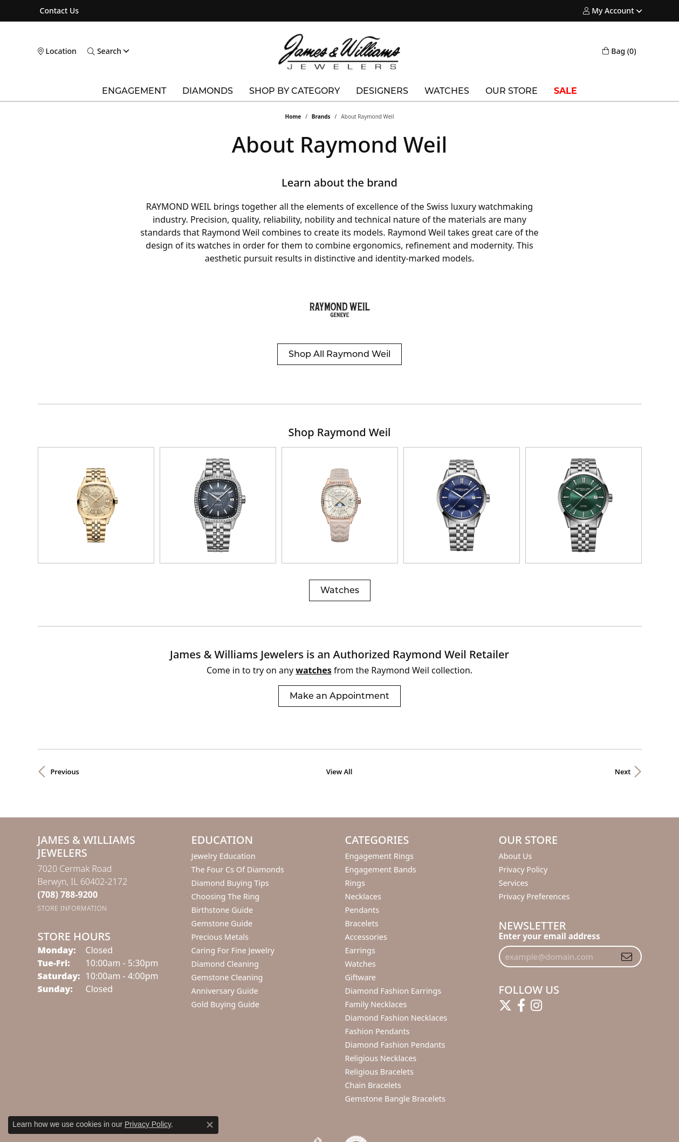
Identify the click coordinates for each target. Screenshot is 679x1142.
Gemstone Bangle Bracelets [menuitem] (395, 1067)
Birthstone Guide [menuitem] (222, 878)
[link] (58, 11)
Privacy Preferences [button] (534, 865)
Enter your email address (549, 904)
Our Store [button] (511, 91)
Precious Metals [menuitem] (220, 905)
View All (339, 740)
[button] (608, 11)
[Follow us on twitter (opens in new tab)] (505, 974)
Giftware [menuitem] (360, 946)
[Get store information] (72, 877)
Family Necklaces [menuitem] (376, 973)
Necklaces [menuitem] (363, 865)
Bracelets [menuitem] (362, 892)
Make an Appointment (339, 664)
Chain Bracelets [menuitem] (373, 1054)
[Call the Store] (68, 863)
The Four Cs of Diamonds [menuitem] (237, 838)
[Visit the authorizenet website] (356, 1117)
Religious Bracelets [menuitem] (379, 1040)
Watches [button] (446, 91)
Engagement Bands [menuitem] (380, 838)
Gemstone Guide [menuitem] (222, 892)
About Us (515, 825)
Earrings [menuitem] (360, 919)
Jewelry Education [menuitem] (223, 825)
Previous (65, 740)
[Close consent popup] (210, 1125)
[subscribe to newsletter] (627, 925)
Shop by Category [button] (294, 91)
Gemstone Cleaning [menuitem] (227, 946)
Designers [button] (382, 91)
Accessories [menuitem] (366, 905)
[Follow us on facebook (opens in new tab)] (521, 974)
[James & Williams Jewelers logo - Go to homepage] (339, 51)
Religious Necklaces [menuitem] (381, 1027)
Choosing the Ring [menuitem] (225, 865)
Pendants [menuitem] (362, 878)
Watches (339, 559)
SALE (565, 91)
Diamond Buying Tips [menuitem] (230, 852)
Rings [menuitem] (355, 852)
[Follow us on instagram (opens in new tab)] (536, 974)
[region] (340, 490)
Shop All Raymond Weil (339, 354)
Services (514, 852)
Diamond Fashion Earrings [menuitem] (393, 959)
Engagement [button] (134, 91)
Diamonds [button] (207, 91)
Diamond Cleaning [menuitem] (225, 932)
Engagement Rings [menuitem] (379, 825)
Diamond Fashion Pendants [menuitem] (395, 1013)
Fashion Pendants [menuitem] (377, 1000)
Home (293, 116)
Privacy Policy (523, 838)
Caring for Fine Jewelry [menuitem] (233, 919)
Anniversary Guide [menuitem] (224, 959)
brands (321, 116)
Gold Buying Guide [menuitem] (225, 973)
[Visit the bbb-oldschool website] (317, 1117)
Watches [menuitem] (360, 932)
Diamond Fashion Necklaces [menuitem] (396, 986)
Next (623, 740)
